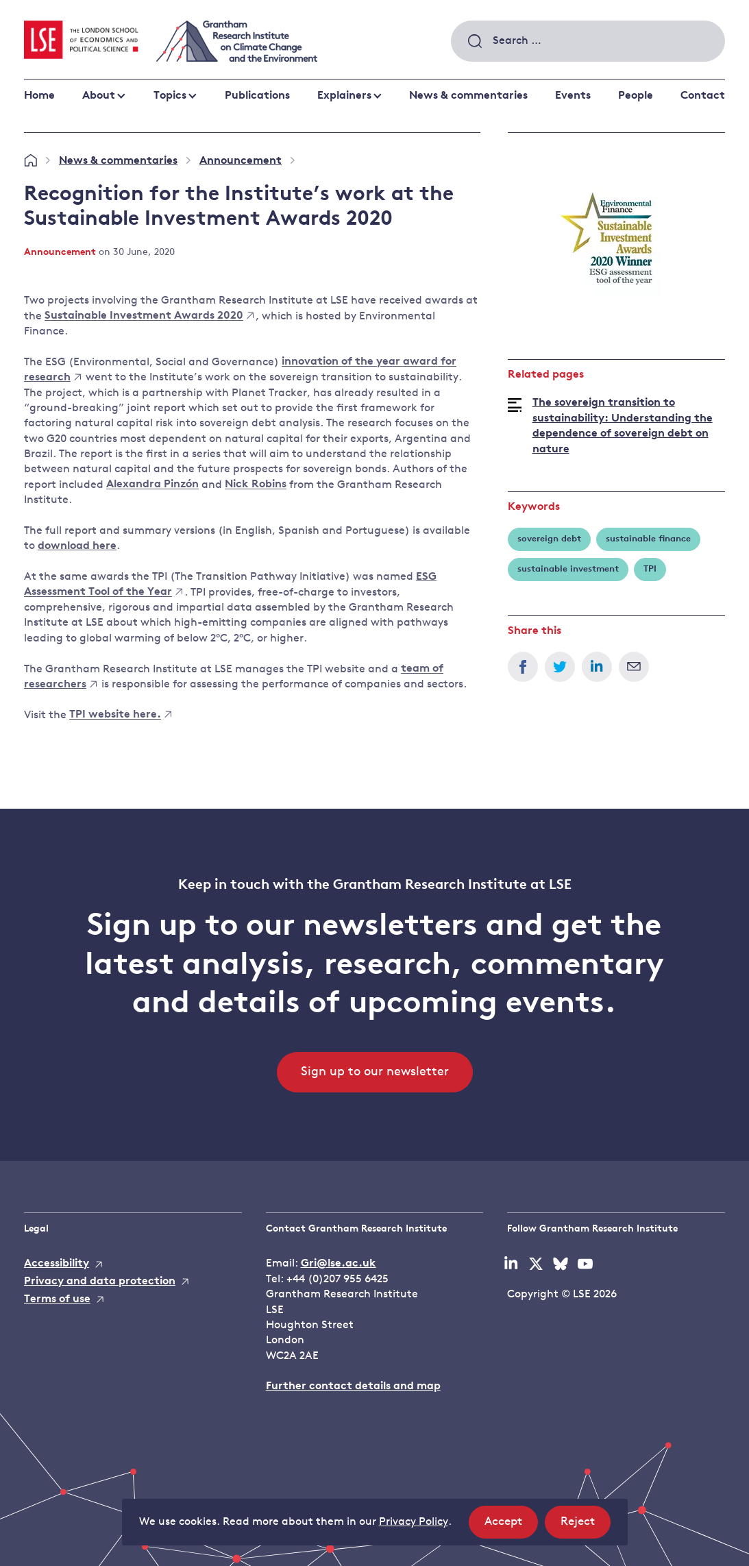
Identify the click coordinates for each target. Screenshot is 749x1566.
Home (39, 95)
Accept (511, 1526)
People (635, 95)
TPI (649, 569)
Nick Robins (255, 485)
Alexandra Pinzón (152, 485)
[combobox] (588, 41)
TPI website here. (120, 715)
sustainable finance (648, 539)
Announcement (240, 161)
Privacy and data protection (99, 1281)
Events (573, 95)
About (98, 95)
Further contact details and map (353, 1386)
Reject (586, 1526)
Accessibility (56, 1263)
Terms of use (57, 1299)
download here (77, 546)
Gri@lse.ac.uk (338, 1263)
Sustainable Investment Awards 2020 (149, 316)
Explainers (344, 95)
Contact (702, 95)
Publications (257, 95)
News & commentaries (468, 95)
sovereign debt (549, 539)
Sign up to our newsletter (375, 1072)
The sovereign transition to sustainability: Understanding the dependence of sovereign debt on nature (622, 425)
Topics (170, 95)
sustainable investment (568, 569)
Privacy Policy (413, 1522)
